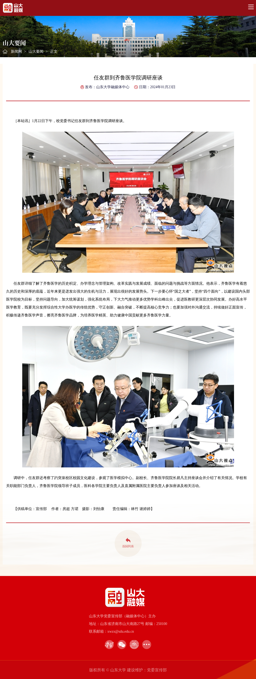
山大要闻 (36, 51)
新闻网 (16, 51)
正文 (53, 51)
